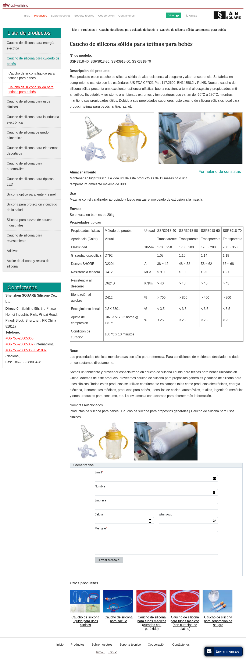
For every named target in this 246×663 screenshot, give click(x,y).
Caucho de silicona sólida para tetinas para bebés (193, 29)
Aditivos (12, 251)
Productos (88, 29)
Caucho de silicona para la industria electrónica (33, 119)
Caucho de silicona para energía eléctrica (30, 45)
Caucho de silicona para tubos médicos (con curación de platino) (185, 623)
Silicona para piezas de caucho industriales (30, 222)
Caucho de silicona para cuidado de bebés (127, 29)
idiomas (191, 15)
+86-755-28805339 (19, 344)
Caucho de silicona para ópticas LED (30, 181)
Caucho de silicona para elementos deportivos (32, 150)
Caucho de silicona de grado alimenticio (28, 135)
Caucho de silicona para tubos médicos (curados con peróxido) (151, 623)
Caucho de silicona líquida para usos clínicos (85, 621)
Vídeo (173, 15)
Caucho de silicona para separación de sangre (218, 621)
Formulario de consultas (220, 171)
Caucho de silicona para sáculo (119, 619)
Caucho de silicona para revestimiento (24, 238)
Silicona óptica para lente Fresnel (31, 194)
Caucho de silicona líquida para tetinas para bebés (31, 76)
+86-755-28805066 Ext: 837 (26, 350)
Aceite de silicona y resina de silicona (28, 263)
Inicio (73, 29)
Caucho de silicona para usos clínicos (28, 104)
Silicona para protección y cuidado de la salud (32, 207)
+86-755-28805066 (19, 338)
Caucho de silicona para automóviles (24, 166)
